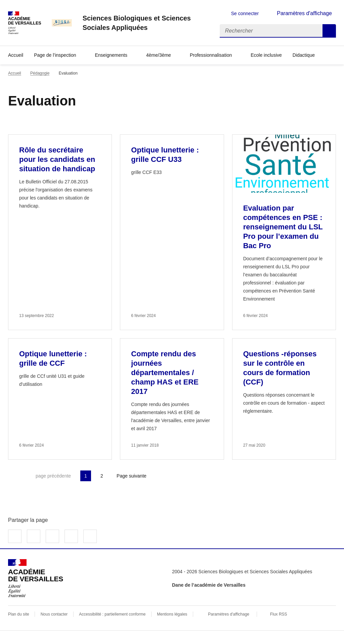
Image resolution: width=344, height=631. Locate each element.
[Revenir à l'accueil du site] (35, 578)
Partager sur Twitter (33, 536)
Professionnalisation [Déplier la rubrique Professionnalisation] (211, 55)
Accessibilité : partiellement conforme (112, 614)
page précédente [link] (53, 476)
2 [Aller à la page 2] (101, 476)
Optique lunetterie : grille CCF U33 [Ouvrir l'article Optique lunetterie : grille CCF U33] (165, 155)
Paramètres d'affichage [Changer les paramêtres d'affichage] (304, 13)
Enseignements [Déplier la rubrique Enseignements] (111, 55)
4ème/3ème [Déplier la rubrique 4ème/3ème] (158, 55)
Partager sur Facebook (15, 536)
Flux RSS (278, 614)
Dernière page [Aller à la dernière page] (168, 475)
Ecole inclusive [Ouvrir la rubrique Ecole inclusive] (266, 55)
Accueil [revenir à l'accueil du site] (15, 55)
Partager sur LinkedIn (52, 536)
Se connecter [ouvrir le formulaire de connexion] (245, 13)
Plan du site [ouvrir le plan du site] (18, 614)
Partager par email (71, 536)
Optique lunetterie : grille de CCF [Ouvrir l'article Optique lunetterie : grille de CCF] (53, 358)
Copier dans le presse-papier (90, 536)
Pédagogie (39, 73)
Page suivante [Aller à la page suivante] (131, 476)
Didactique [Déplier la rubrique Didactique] (304, 55)
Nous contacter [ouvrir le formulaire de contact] (54, 614)
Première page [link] (13, 475)
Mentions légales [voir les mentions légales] (172, 614)
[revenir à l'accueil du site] (146, 22)
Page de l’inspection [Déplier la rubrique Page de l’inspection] (55, 55)
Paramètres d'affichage (228, 614)
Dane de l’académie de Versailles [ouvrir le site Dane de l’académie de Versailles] (209, 585)
